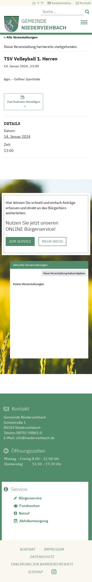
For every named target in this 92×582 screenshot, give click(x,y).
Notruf (24, 513)
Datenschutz (42, 557)
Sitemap (35, 572)
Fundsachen (29, 505)
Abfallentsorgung (33, 521)
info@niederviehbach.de (35, 438)
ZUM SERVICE (20, 241)
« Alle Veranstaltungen (21, 37)
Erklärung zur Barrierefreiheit (42, 564)
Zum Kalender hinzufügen (23, 101)
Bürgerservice (30, 498)
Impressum (54, 549)
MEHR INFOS (52, 241)
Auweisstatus (61, 3)
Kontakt (85, 3)
